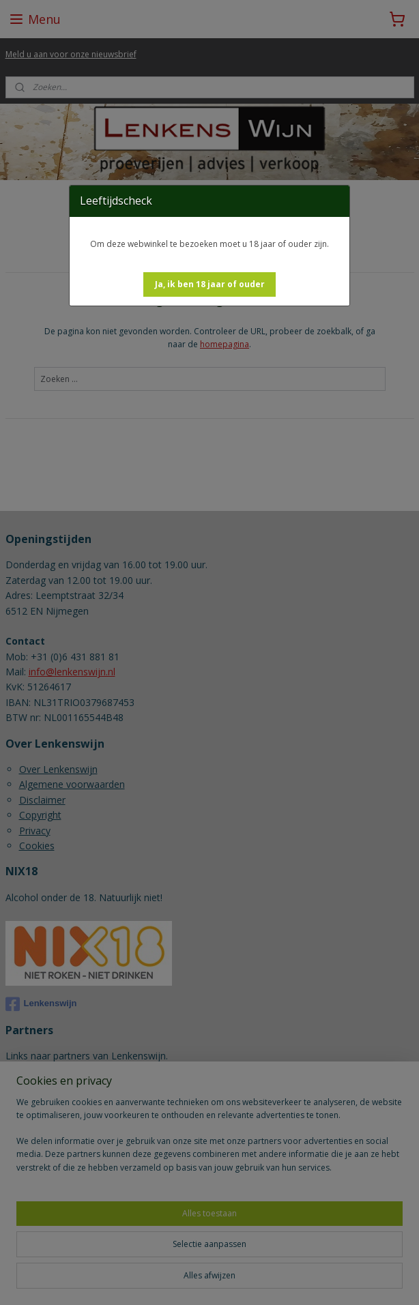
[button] (209, 284)
